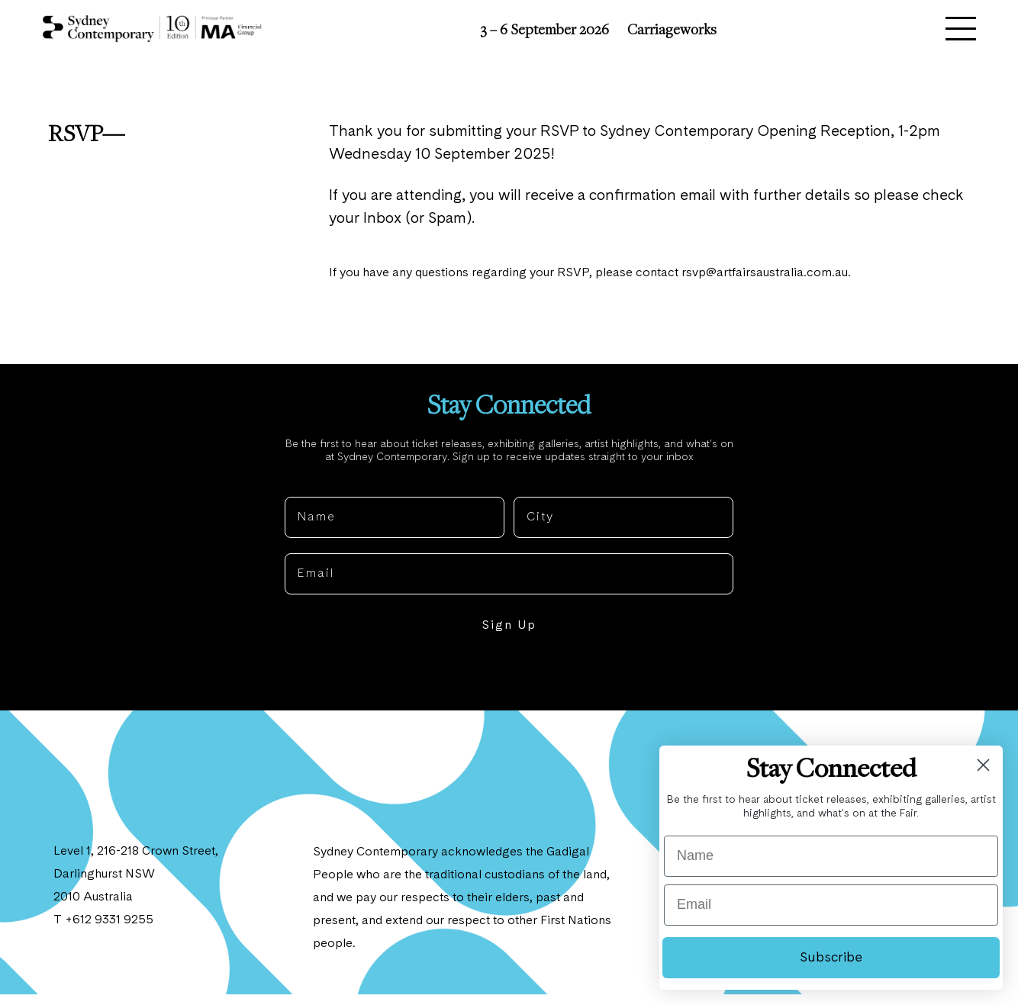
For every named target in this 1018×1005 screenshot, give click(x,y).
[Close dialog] (983, 765)
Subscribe (831, 958)
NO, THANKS (509, 683)
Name (304, 495)
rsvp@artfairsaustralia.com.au (770, 278)
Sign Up (509, 636)
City (527, 495)
